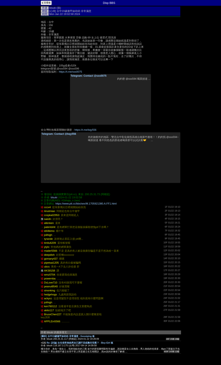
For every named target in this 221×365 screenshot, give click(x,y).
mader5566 (50, 250)
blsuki (52, 7)
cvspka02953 (51, 215)
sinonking (49, 290)
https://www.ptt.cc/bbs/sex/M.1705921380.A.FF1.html (86, 203)
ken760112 (50, 306)
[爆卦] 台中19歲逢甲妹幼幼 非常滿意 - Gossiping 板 (68, 336)
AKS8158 (49, 270)
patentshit (49, 227)
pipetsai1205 (51, 262)
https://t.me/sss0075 (70, 71)
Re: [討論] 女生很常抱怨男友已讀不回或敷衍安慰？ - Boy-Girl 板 (80, 343)
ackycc (48, 298)
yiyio (46, 246)
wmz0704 (49, 274)
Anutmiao (49, 211)
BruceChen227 (52, 314)
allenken (49, 223)
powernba (50, 278)
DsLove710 (50, 282)
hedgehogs (50, 294)
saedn (47, 219)
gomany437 (51, 258)
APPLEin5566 (52, 321)
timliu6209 (50, 242)
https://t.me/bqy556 (85, 129)
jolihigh (48, 235)
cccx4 (47, 207)
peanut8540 (51, 286)
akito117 (49, 310)
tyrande (48, 238)
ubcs (47, 266)
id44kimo (49, 231)
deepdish (49, 254)
